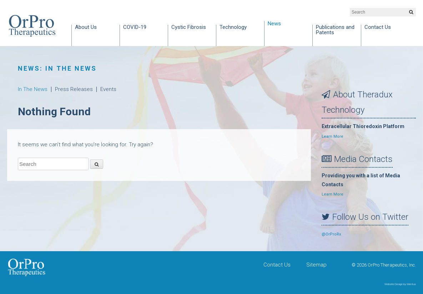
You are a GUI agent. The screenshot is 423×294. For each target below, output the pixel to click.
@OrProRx (331, 234)
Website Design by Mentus (400, 284)
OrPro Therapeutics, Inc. (32, 25)
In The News (32, 89)
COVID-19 (134, 27)
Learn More (332, 136)
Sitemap (316, 265)
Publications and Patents (335, 30)
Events (108, 89)
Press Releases (74, 89)
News (274, 24)
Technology (233, 27)
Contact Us (377, 27)
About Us (86, 27)
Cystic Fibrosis (188, 27)
